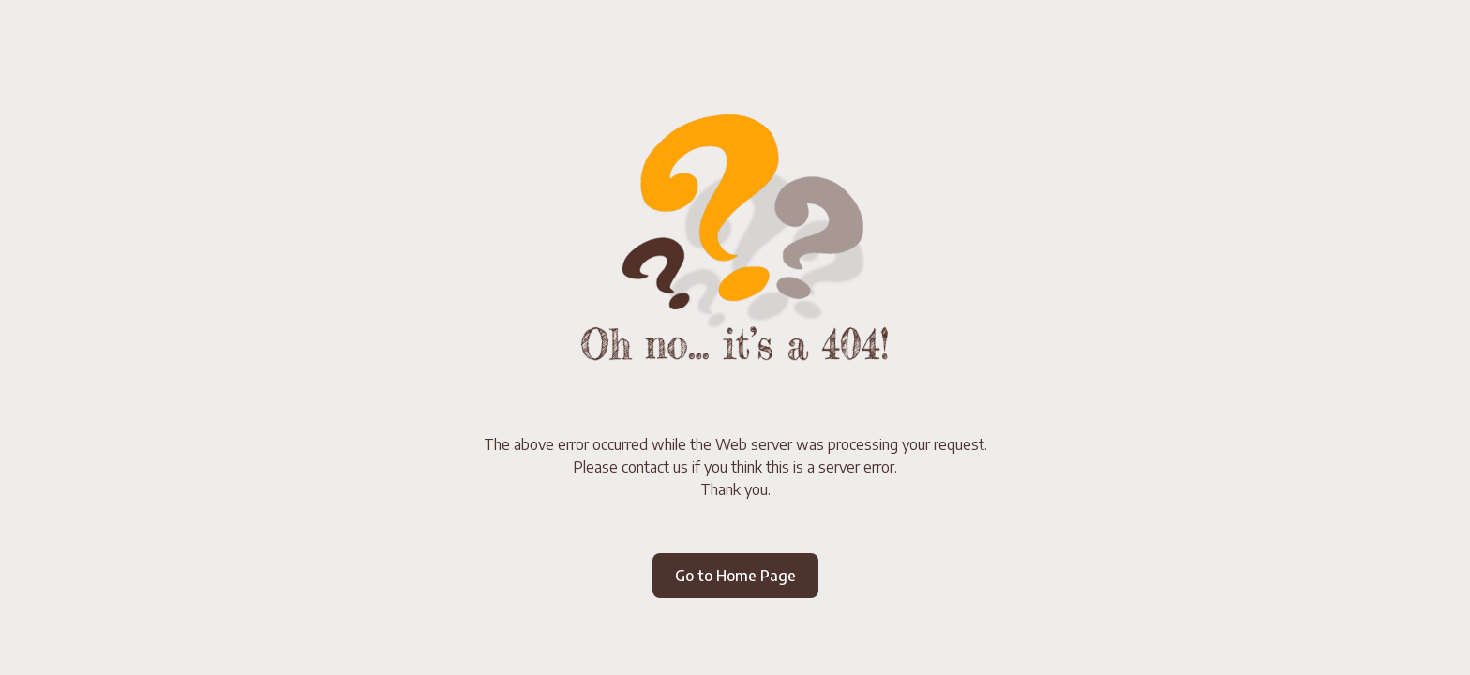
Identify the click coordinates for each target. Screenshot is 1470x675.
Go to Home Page (735, 575)
